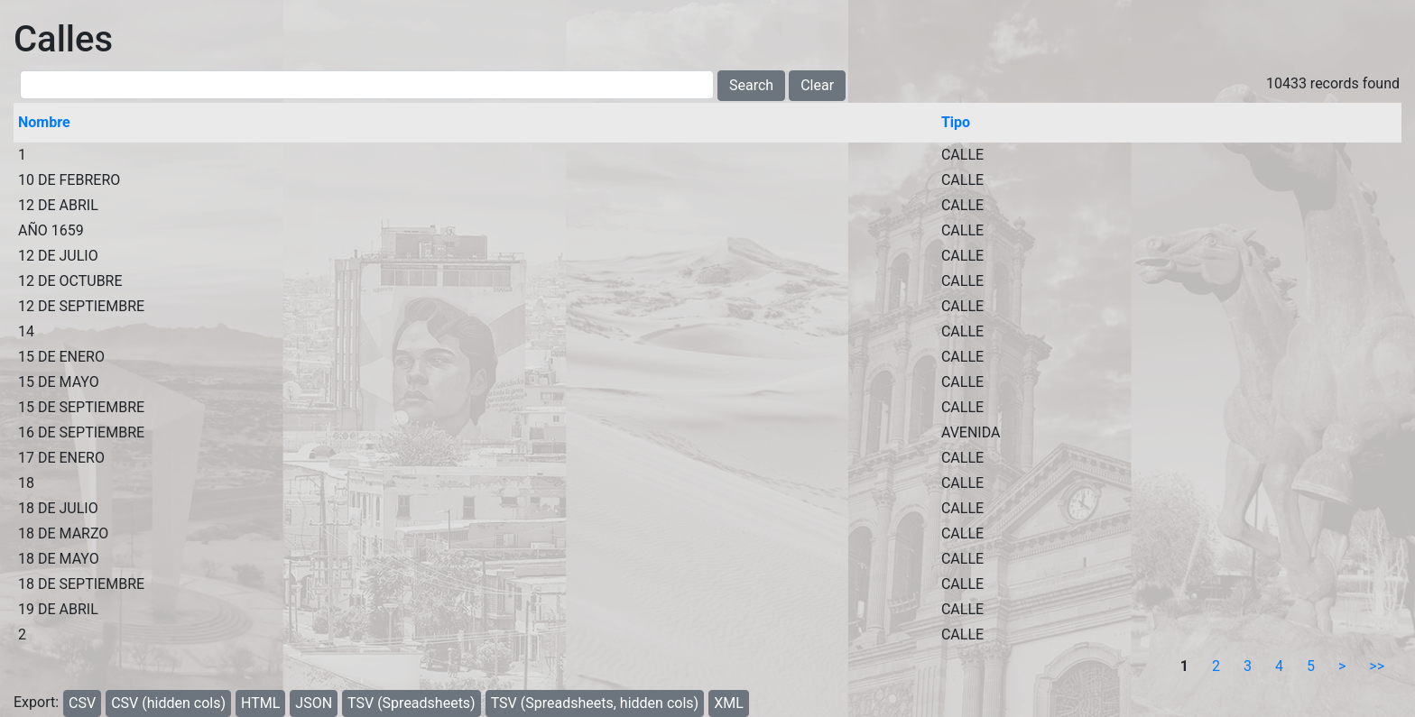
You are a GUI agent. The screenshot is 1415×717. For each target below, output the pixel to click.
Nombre (44, 122)
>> (1376, 666)
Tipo (955, 122)
